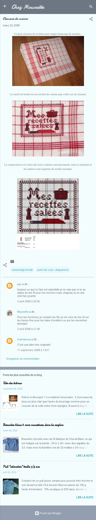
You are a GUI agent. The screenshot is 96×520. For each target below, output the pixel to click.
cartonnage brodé (22, 269)
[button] (91, 19)
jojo (19, 284)
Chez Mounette (27, 7)
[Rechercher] (91, 7)
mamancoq (24, 339)
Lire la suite (84, 414)
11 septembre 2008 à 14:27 (33, 350)
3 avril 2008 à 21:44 (28, 329)
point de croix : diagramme (53, 269)
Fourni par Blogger (48, 513)
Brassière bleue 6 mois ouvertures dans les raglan (33, 425)
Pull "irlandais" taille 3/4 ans (21, 466)
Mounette (23, 311)
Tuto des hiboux (12, 383)
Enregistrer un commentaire (22, 358)
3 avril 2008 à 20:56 (28, 301)
